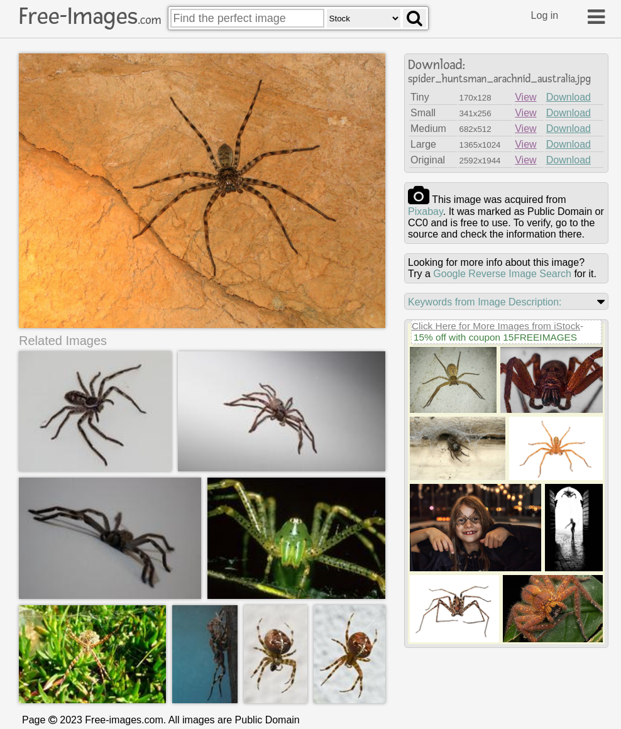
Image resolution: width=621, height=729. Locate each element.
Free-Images (90, 16)
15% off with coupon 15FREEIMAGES (495, 337)
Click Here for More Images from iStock (496, 326)
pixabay (425, 211)
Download (568, 97)
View (525, 97)
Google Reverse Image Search (502, 273)
